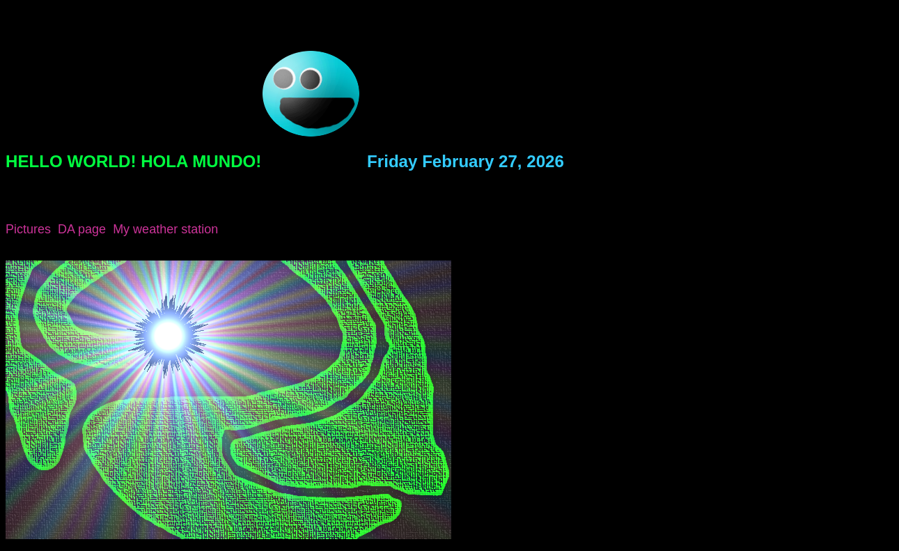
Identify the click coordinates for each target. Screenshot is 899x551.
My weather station (165, 229)
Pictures (28, 229)
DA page (82, 229)
